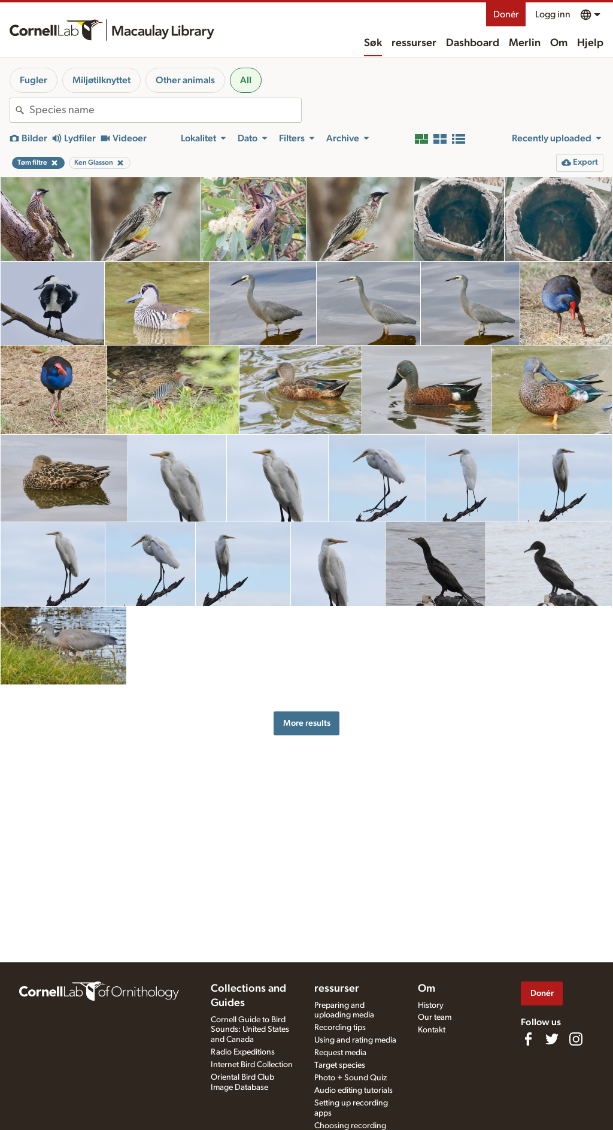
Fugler (33, 80)
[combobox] (165, 110)
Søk (373, 43)
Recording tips (340, 1027)
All (245, 80)
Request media (340, 1053)
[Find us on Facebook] (528, 1039)
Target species (339, 1065)
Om (559, 43)
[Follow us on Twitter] (552, 1039)
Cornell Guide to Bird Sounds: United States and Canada (250, 1030)
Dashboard (472, 43)
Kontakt (431, 1030)
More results (306, 723)
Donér (505, 14)
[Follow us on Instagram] (576, 1039)
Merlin (525, 43)
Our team (434, 1017)
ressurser (414, 43)
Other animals (185, 80)
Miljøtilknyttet (101, 80)
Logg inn (552, 14)
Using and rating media (355, 1040)
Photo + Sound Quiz (350, 1078)
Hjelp (590, 43)
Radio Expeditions (243, 1052)
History (431, 1005)
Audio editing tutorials (353, 1090)
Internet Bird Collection (252, 1065)
